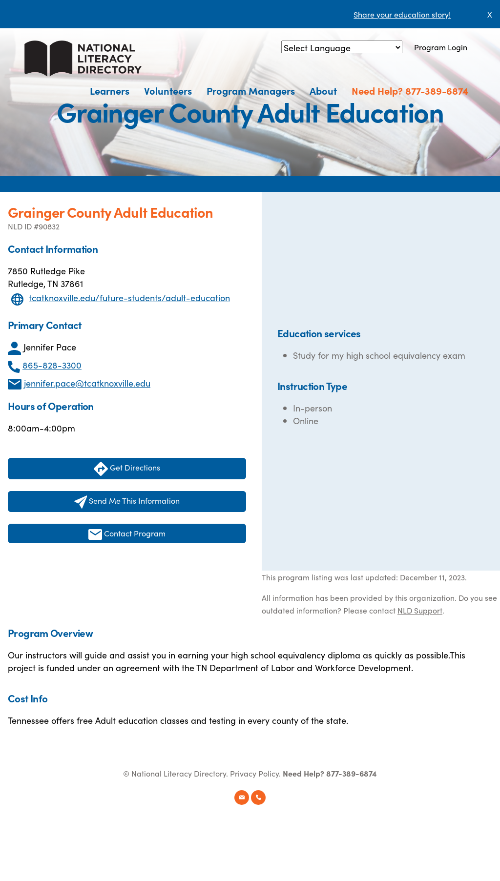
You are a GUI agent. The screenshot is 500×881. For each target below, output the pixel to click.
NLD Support (419, 610)
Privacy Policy (254, 773)
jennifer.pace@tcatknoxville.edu (87, 383)
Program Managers (251, 90)
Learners (109, 90)
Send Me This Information (127, 502)
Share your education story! (402, 14)
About (323, 90)
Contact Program (127, 534)
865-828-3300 (52, 365)
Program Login (440, 46)
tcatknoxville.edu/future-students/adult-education (129, 297)
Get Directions (127, 469)
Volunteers (168, 90)
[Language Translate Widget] (341, 48)
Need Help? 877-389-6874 (410, 90)
